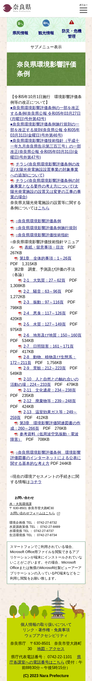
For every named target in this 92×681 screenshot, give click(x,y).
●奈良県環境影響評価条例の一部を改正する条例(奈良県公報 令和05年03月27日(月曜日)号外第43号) (45, 113)
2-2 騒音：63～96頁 (43, 291)
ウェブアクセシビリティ (46, 635)
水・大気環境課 (20, 504)
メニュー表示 (83, 8)
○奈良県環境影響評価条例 (38, 221)
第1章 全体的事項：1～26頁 (46, 258)
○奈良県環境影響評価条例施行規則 (46, 228)
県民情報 (20, 33)
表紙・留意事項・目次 (44, 247)
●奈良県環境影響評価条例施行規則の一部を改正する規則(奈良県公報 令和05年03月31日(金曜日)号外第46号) (45, 129)
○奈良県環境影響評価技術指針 (42, 235)
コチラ (36, 482)
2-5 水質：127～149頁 (45, 324)
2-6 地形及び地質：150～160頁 (53, 335)
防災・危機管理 (71, 33)
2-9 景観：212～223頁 (45, 368)
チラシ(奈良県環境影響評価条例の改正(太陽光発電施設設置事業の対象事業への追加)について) (45, 169)
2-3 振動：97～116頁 (44, 302)
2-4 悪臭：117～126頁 (45, 313)
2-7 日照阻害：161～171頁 (49, 346)
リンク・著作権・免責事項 (46, 630)
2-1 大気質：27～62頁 (45, 280)
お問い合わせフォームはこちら (35, 513)
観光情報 (46, 33)
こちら (44, 208)
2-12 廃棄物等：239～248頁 (50, 401)
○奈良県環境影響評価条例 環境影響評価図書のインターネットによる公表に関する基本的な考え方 (45, 458)
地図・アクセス (51, 649)
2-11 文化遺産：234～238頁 (50, 390)
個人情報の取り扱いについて (46, 624)
